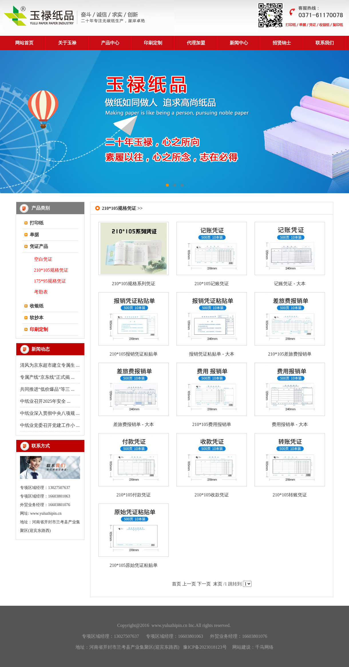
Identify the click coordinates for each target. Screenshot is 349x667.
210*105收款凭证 (212, 494)
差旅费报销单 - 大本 (133, 424)
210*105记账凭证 (212, 283)
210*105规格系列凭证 (133, 283)
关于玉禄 (67, 42)
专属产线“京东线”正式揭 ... (47, 377)
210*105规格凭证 (51, 270)
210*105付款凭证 (133, 494)
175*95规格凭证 (50, 281)
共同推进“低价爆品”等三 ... (47, 389)
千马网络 (264, 647)
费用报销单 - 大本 (290, 424)
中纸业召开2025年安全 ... (45, 401)
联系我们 (325, 42)
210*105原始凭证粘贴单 (134, 565)
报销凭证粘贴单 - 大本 (211, 354)
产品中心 (110, 42)
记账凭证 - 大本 (289, 283)
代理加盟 (196, 42)
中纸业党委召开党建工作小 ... (50, 425)
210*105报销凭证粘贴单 (134, 354)
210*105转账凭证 (290, 494)
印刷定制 (153, 42)
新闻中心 (239, 42)
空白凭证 (43, 259)
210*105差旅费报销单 (290, 354)
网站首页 (24, 42)
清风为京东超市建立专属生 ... (50, 365)
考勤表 (41, 291)
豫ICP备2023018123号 (205, 647)
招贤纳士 (282, 42)
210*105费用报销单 (211, 424)
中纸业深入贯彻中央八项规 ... (50, 413)
